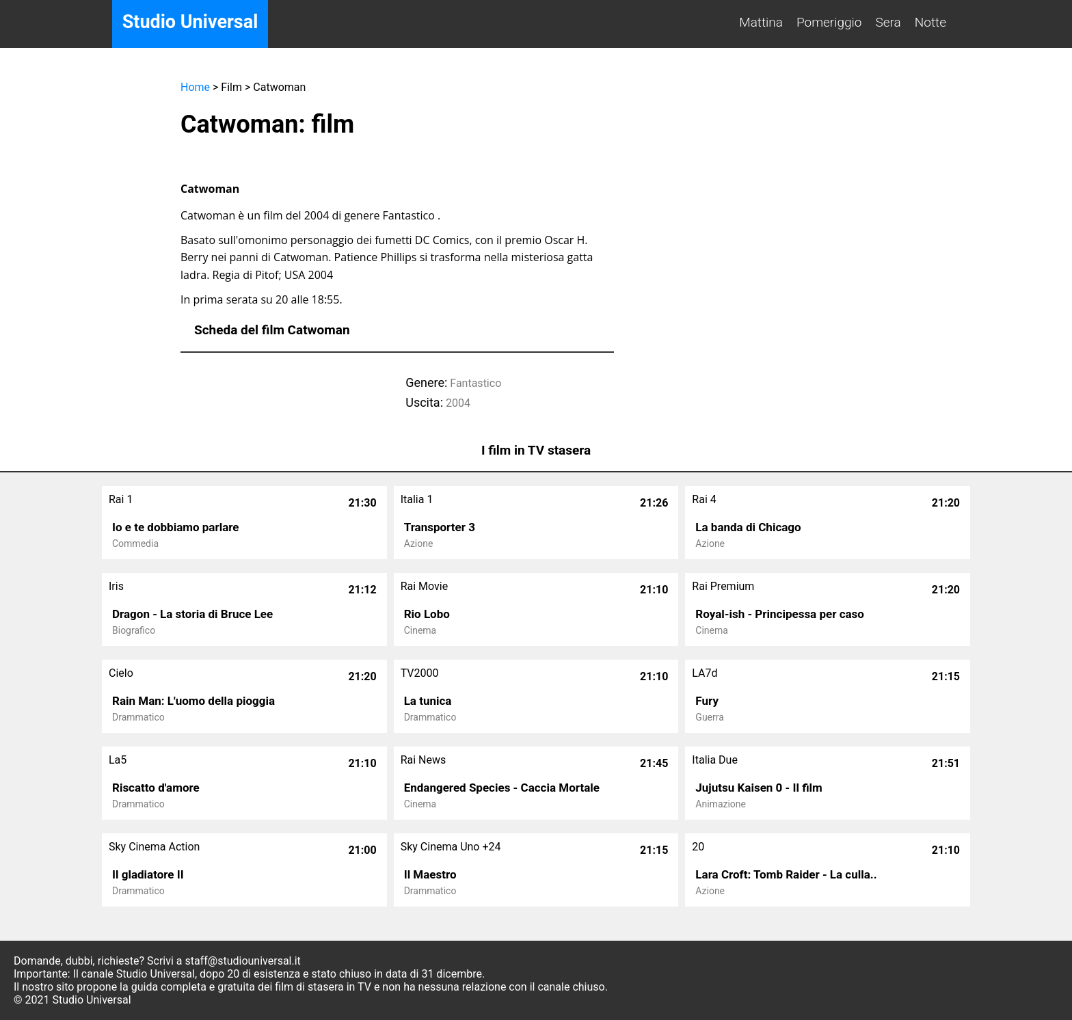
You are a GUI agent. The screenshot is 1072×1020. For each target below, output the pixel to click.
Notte (930, 22)
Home (195, 87)
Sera (888, 22)
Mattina (761, 22)
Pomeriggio (829, 22)
